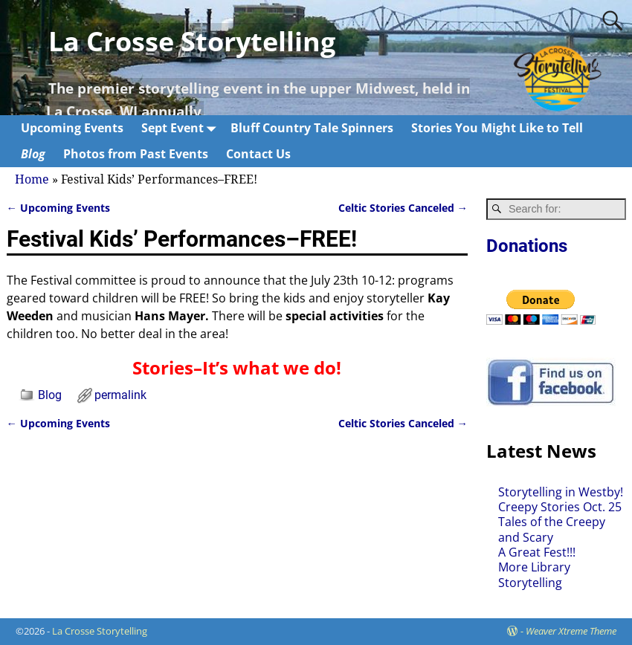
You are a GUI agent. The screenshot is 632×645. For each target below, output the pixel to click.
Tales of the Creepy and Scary (551, 529)
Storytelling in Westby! (560, 492)
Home (32, 179)
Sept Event (181, 128)
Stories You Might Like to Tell (497, 128)
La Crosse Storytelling (191, 41)
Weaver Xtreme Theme (571, 631)
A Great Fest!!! (536, 552)
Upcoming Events (72, 128)
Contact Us (258, 154)
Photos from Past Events (135, 154)
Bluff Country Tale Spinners (311, 128)
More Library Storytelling (534, 574)
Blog (33, 154)
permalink (120, 395)
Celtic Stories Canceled (403, 208)
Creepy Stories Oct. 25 (560, 507)
